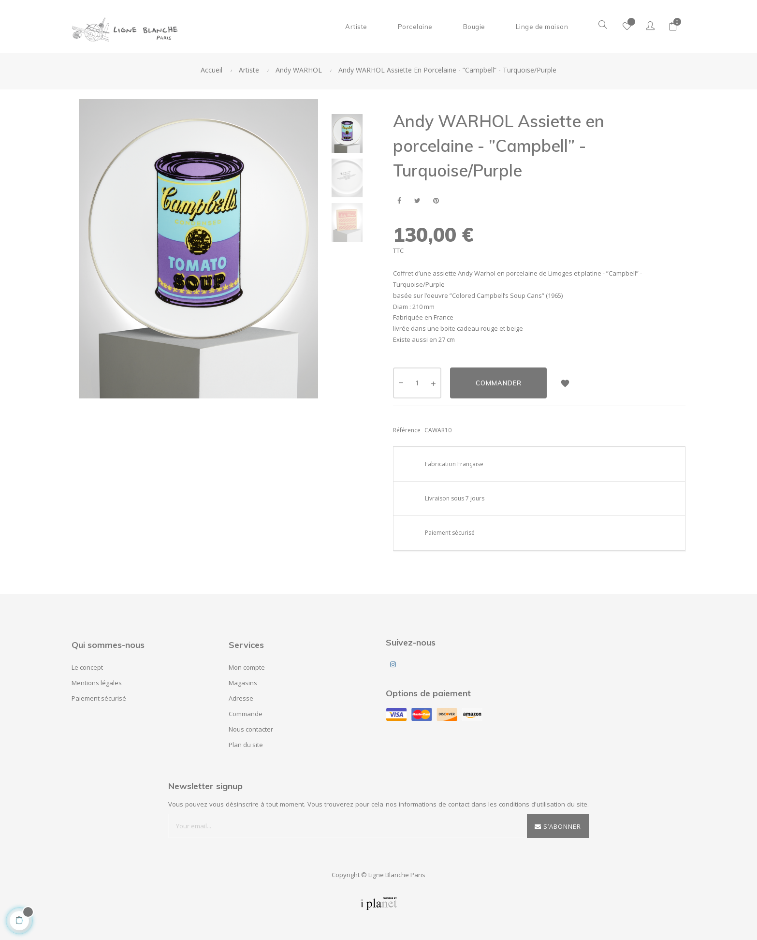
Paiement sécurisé (99, 698)
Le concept (87, 667)
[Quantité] (417, 382)
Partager (399, 201)
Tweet (417, 201)
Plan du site (246, 744)
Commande (245, 713)
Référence (407, 430)
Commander (499, 383)
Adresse (241, 698)
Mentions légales (97, 682)
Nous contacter (251, 729)
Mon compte (247, 667)
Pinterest (436, 201)
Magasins (243, 682)
